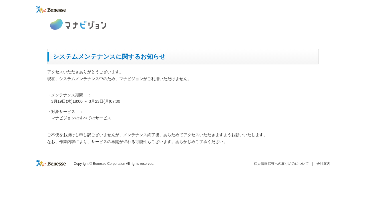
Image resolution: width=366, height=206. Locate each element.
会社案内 (323, 164)
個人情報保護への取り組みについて (281, 164)
